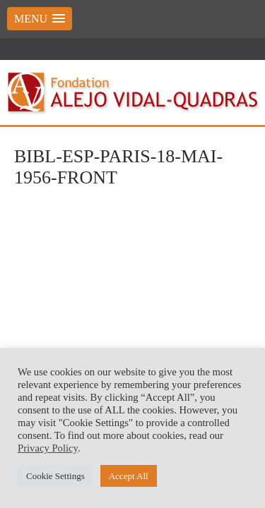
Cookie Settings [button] (55, 476)
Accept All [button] (128, 476)
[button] (39, 18)
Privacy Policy (48, 448)
